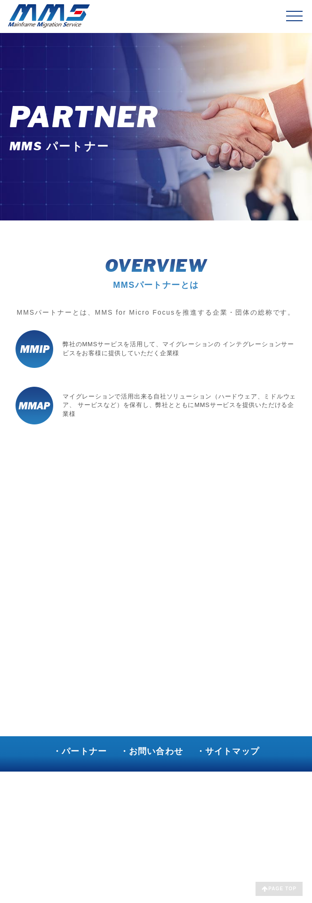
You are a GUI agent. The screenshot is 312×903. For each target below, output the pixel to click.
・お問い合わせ (151, 751)
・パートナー (80, 751)
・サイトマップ (227, 751)
